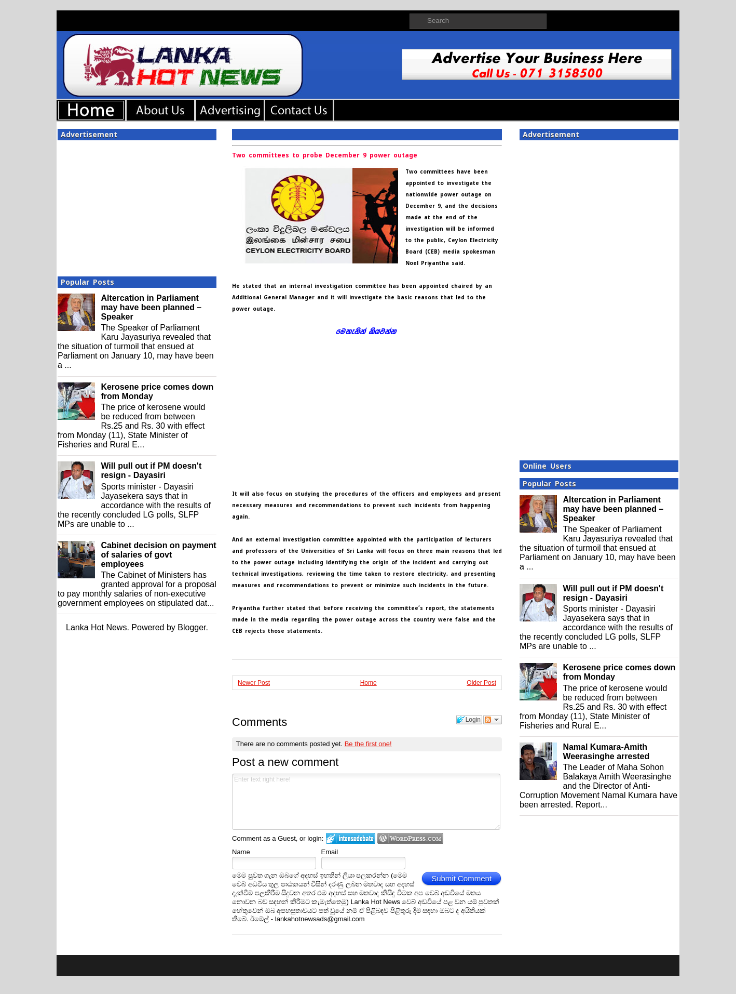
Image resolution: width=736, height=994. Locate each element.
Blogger (192, 627)
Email (329, 852)
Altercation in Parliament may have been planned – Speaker (151, 307)
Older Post (481, 682)
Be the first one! (368, 744)
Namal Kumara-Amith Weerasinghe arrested (606, 752)
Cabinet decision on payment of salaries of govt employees (158, 554)
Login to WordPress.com (410, 838)
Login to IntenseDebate (350, 838)
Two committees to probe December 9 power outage (324, 155)
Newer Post (254, 682)
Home (368, 682)
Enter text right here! (366, 802)
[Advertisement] (137, 205)
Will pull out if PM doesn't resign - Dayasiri (151, 470)
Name (241, 852)
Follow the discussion (492, 719)
